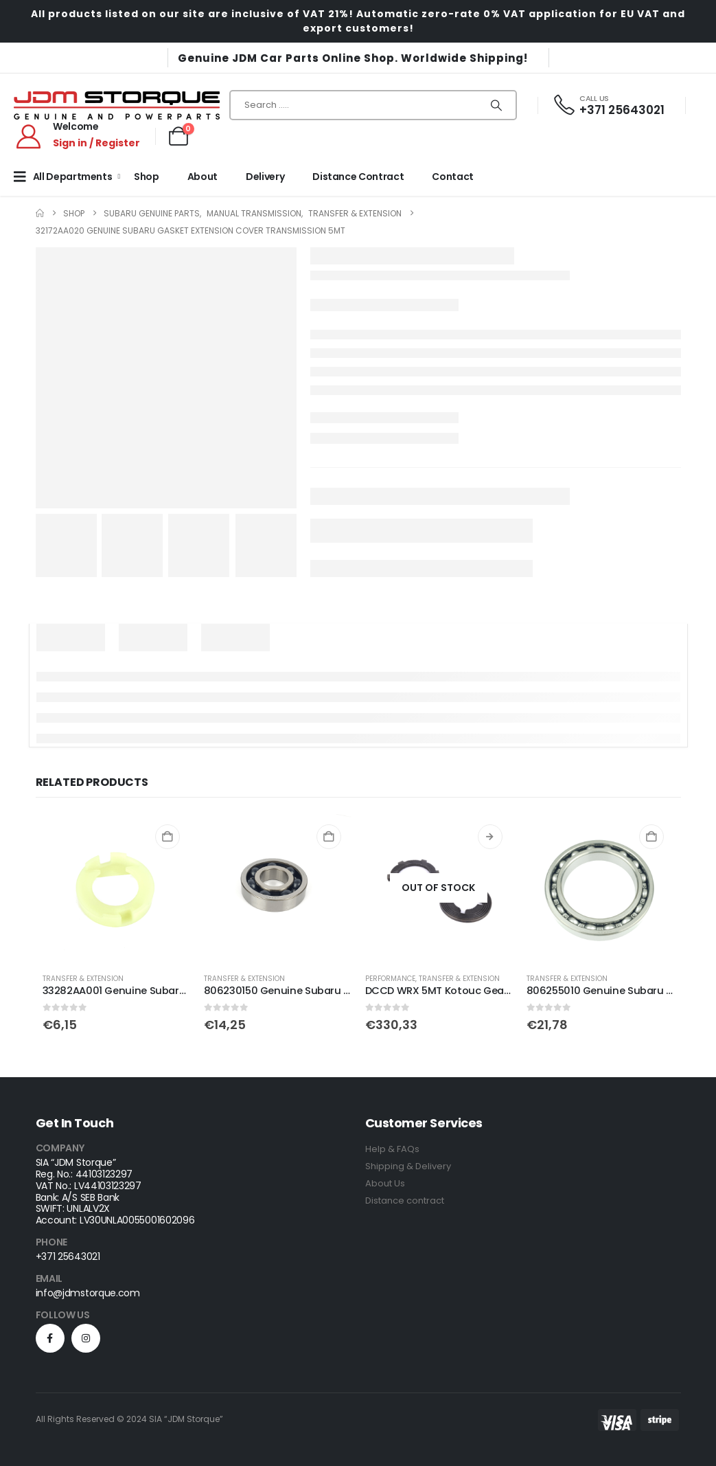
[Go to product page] (116, 888)
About (202, 176)
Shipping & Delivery (408, 1166)
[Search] (496, 105)
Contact (453, 176)
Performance (390, 978)
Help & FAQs (392, 1148)
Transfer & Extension (83, 978)
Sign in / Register (96, 143)
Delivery (265, 176)
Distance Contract (358, 176)
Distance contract (404, 1200)
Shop (146, 176)
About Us (385, 1183)
